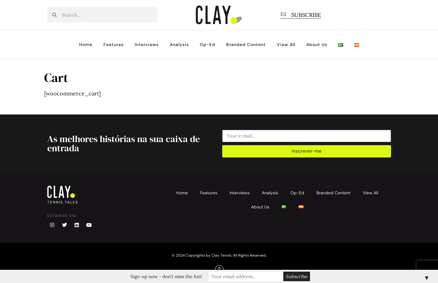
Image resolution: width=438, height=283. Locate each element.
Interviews (147, 44)
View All (286, 44)
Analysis (179, 44)
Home (85, 44)
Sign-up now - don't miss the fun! (166, 276)
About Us (316, 44)
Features (113, 44)
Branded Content (246, 44)
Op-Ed (207, 44)
